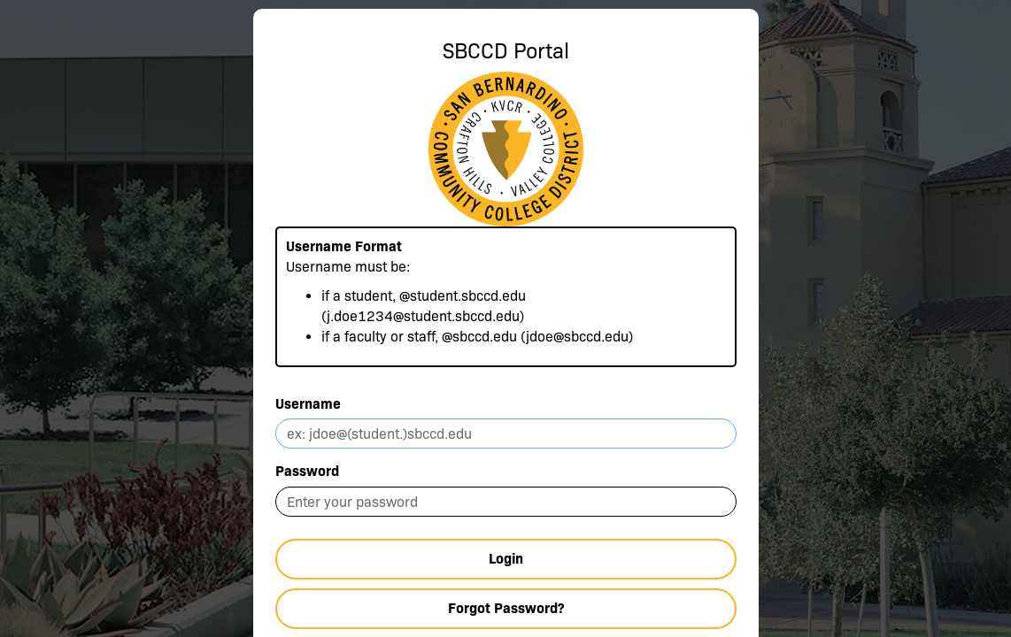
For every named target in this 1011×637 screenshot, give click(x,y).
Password (307, 471)
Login (506, 558)
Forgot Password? (506, 608)
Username (308, 403)
